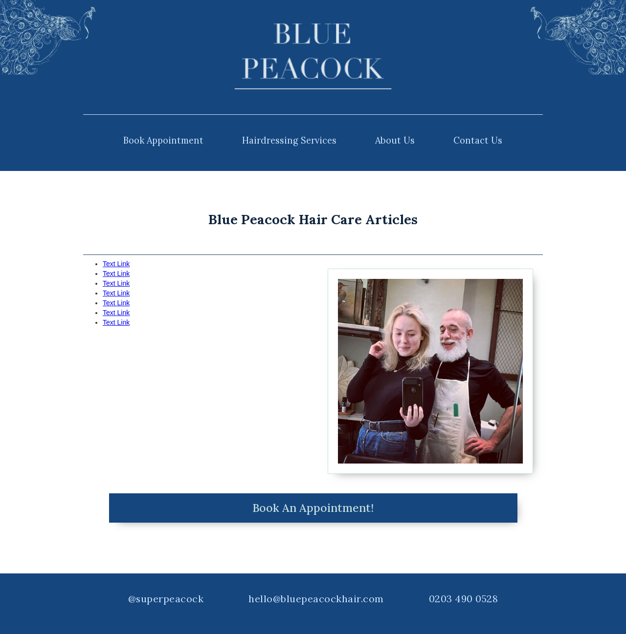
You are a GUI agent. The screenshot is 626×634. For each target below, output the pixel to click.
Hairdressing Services (289, 140)
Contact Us (477, 140)
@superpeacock (166, 599)
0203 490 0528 (463, 599)
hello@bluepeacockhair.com (316, 599)
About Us (395, 140)
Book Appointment (163, 140)
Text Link (116, 264)
